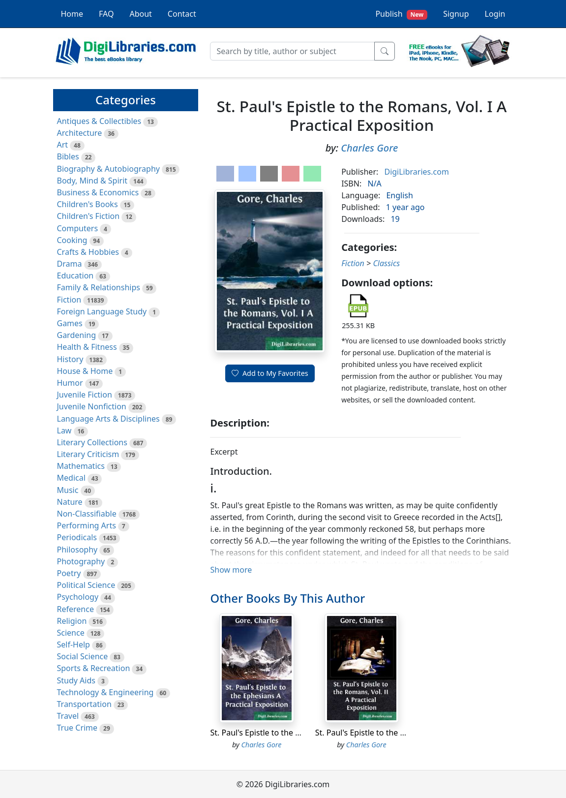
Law (64, 430)
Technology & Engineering (105, 692)
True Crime (77, 727)
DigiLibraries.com (416, 171)
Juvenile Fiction (84, 394)
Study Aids (76, 680)
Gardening (76, 335)
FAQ (106, 13)
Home (72, 13)
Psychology (78, 596)
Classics (386, 263)
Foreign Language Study (102, 311)
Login (495, 13)
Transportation (84, 704)
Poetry (69, 573)
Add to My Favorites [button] (270, 373)
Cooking (72, 240)
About (140, 13)
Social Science (82, 656)
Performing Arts (86, 525)
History (70, 359)
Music (68, 490)
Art (62, 144)
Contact (182, 13)
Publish (401, 14)
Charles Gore (369, 147)
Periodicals (77, 537)
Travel (68, 715)
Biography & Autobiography (108, 168)
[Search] (292, 51)
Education (75, 275)
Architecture (79, 132)
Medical (71, 477)
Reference (75, 609)
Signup (456, 13)
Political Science (86, 585)
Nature (70, 501)
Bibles (68, 156)
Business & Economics (98, 192)
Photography (81, 561)
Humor (70, 382)
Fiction (69, 299)
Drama (69, 263)
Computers (77, 228)
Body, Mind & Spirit (92, 180)
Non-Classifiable (87, 513)
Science (71, 632)
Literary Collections (92, 442)
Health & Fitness (87, 346)
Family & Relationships (98, 287)
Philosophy (77, 549)
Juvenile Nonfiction (91, 406)
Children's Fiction (88, 216)
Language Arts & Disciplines (108, 418)
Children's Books (87, 204)
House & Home (85, 371)
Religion (72, 620)
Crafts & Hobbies (88, 251)
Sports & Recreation (93, 668)
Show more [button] (231, 569)
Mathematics (81, 465)
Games (70, 323)
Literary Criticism (88, 454)
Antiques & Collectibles (99, 121)
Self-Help (73, 644)
